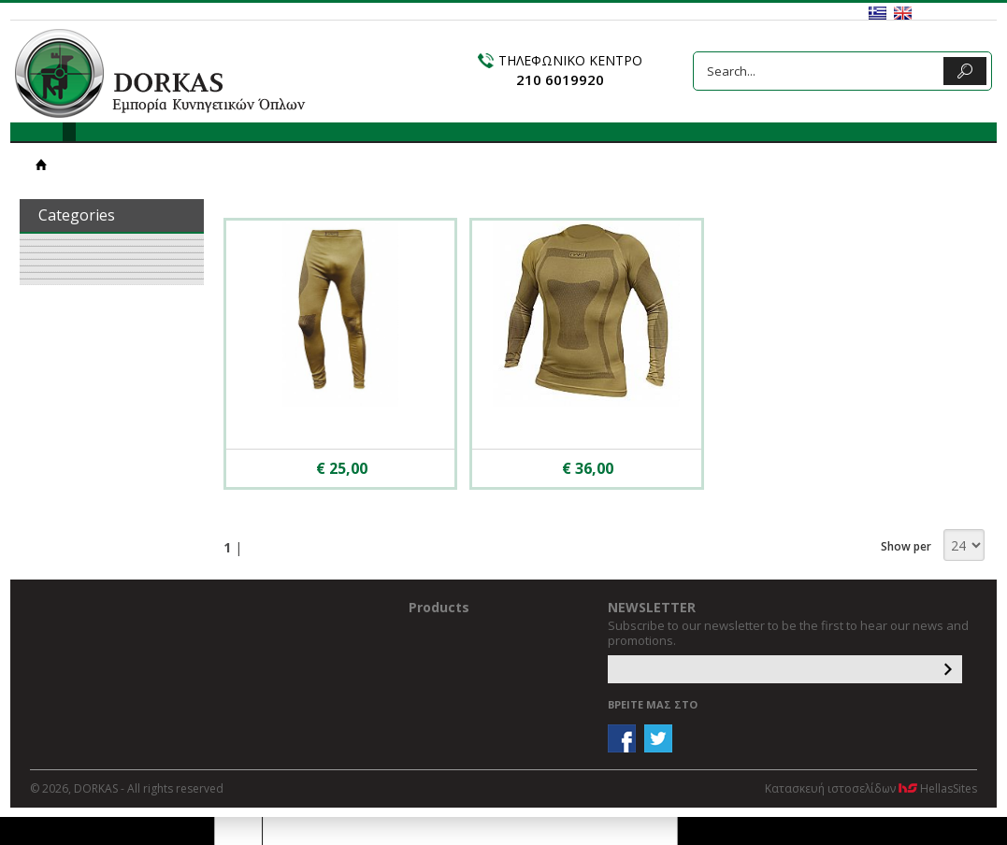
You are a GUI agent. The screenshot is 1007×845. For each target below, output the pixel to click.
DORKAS (160, 73)
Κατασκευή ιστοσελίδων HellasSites (871, 788)
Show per (906, 546)
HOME (41, 164)
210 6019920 (560, 79)
